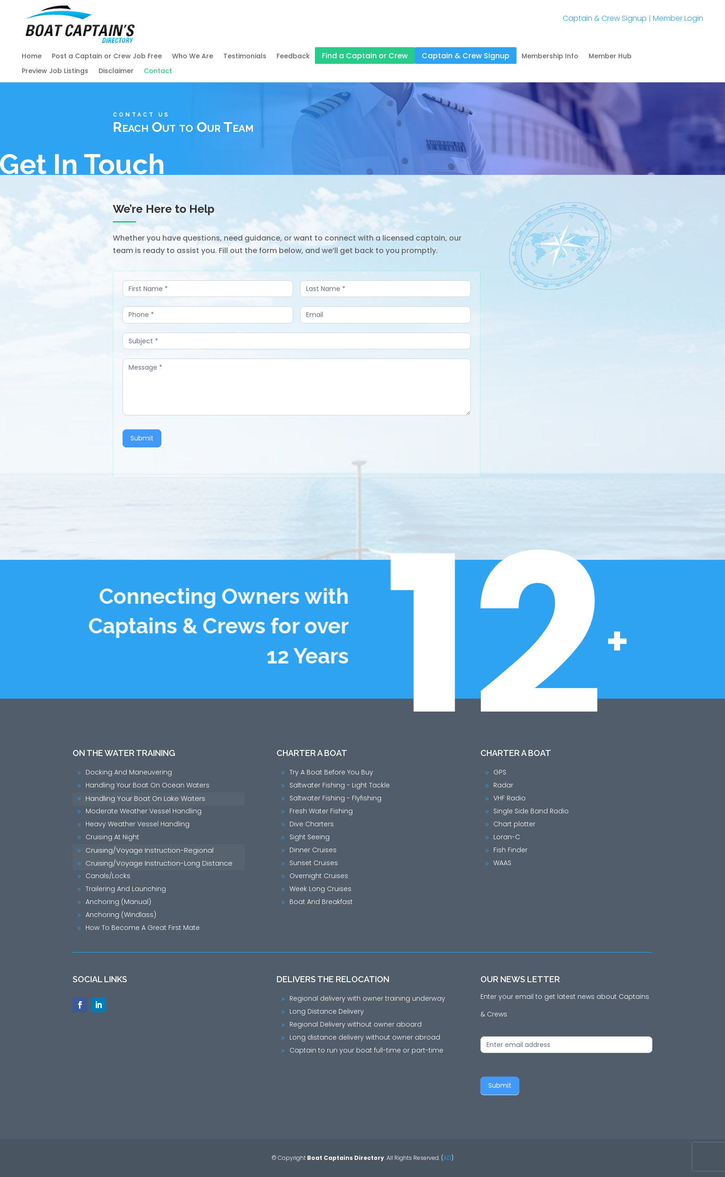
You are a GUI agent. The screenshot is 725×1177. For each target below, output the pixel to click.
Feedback (293, 57)
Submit (144, 438)
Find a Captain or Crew (365, 56)
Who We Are (192, 57)
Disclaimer (116, 71)
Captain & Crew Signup (605, 18)
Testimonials (244, 57)
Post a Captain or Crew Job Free (107, 57)
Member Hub (610, 57)
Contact (158, 71)
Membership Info (550, 57)
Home (32, 57)
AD (447, 1158)
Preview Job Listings (55, 71)
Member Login (678, 18)
